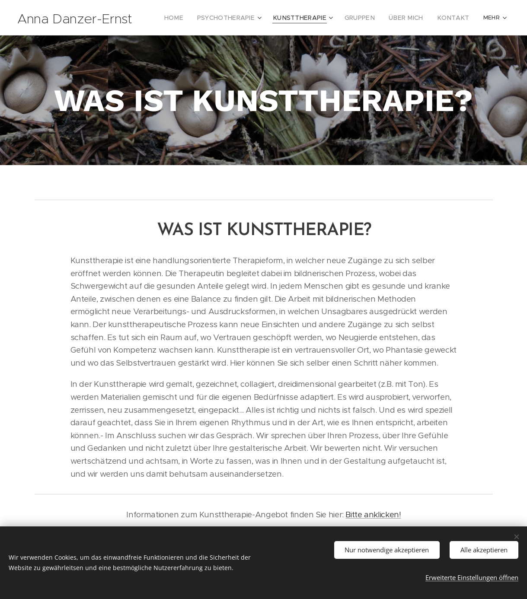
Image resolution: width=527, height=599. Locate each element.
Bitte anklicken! (373, 514)
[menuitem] (194, 18)
